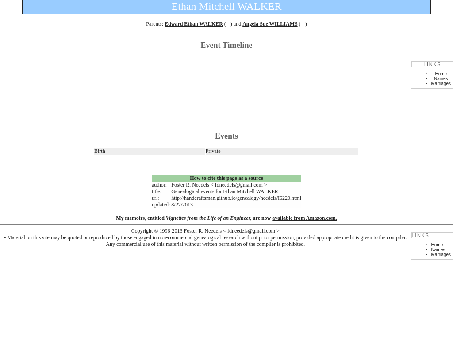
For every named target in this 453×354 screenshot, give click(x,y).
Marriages (441, 83)
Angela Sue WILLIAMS (269, 24)
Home (441, 73)
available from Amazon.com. (304, 218)
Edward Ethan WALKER (194, 24)
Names (441, 78)
